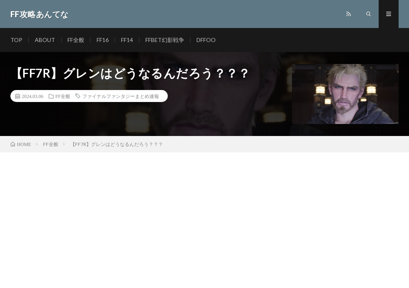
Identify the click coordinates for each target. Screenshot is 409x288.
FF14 (127, 39)
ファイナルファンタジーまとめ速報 (120, 96)
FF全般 (76, 39)
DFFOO (206, 39)
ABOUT (45, 39)
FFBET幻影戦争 (164, 39)
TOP (16, 39)
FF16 (103, 39)
